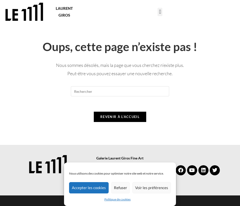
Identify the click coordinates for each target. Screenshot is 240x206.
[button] (160, 12)
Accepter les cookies (89, 187)
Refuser (120, 187)
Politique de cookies (117, 199)
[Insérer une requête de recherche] (120, 91)
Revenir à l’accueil (120, 117)
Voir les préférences (151, 187)
